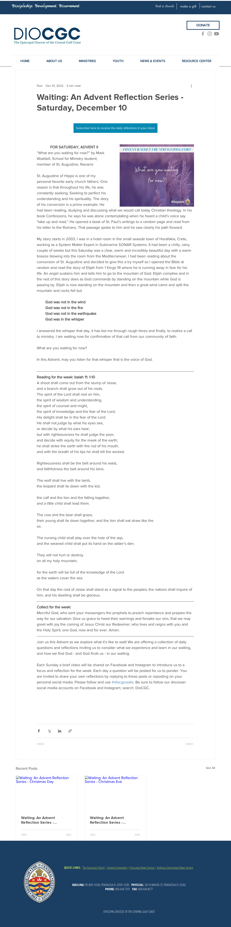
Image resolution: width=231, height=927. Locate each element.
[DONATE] (203, 25)
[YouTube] (216, 34)
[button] (153, 61)
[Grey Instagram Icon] (210, 34)
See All (210, 767)
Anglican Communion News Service (175, 867)
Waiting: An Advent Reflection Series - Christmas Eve (107, 820)
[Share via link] (70, 731)
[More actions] (191, 85)
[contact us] (208, 6)
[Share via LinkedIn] (60, 731)
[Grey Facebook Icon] (203, 34)
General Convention (117, 867)
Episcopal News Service (142, 867)
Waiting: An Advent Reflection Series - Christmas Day (38, 820)
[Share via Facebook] (39, 731)
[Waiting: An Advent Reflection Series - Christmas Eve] (115, 793)
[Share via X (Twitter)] (49, 731)
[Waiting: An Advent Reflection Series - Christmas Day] (46, 793)
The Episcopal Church (93, 867)
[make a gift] (188, 6)
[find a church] (165, 6)
